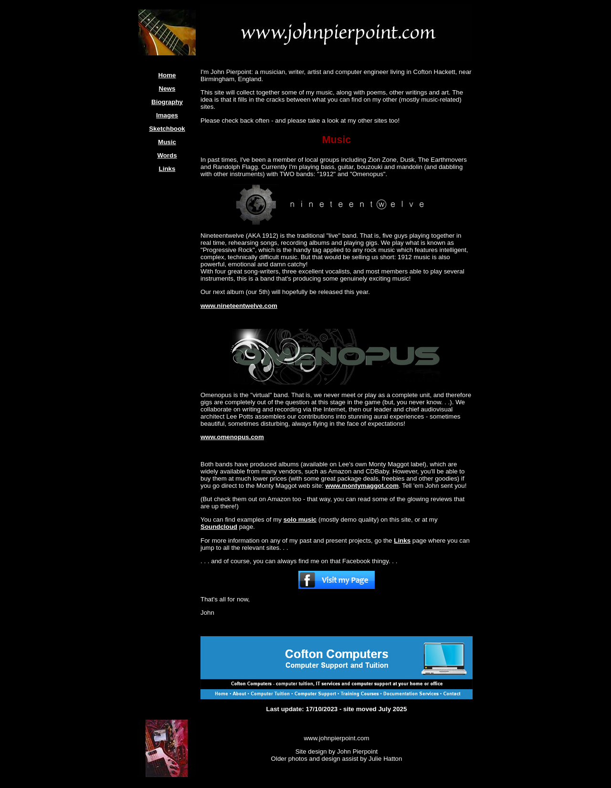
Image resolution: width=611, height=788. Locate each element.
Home (167, 75)
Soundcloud (218, 526)
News (167, 88)
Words (167, 155)
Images (167, 115)
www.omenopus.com (232, 437)
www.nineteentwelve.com (238, 305)
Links (167, 168)
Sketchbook (167, 128)
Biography (167, 101)
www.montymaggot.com (362, 485)
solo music (300, 519)
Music (167, 142)
